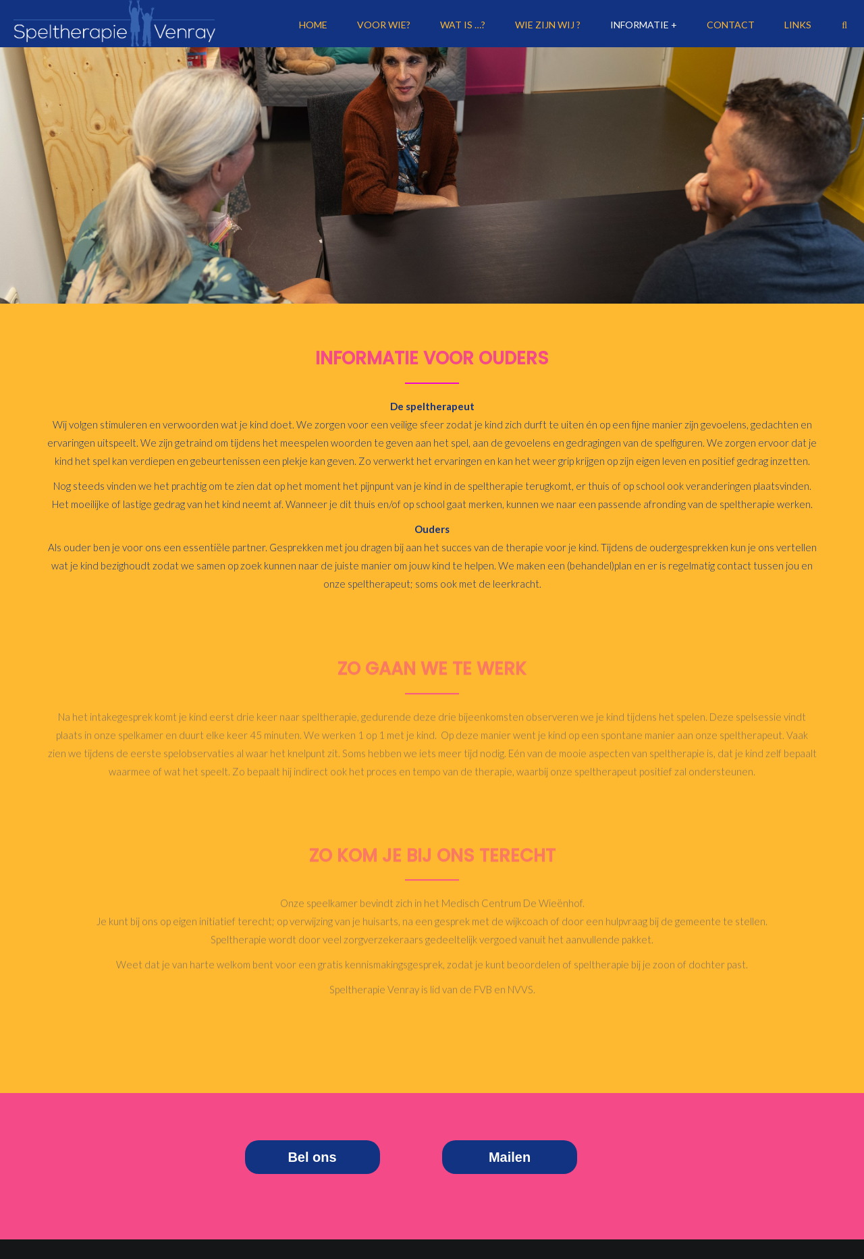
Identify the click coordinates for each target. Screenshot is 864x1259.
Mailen (510, 1157)
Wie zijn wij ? (547, 24)
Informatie (639, 24)
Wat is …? (462, 24)
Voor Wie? (383, 24)
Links (797, 24)
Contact (731, 24)
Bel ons (312, 1157)
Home (313, 24)
